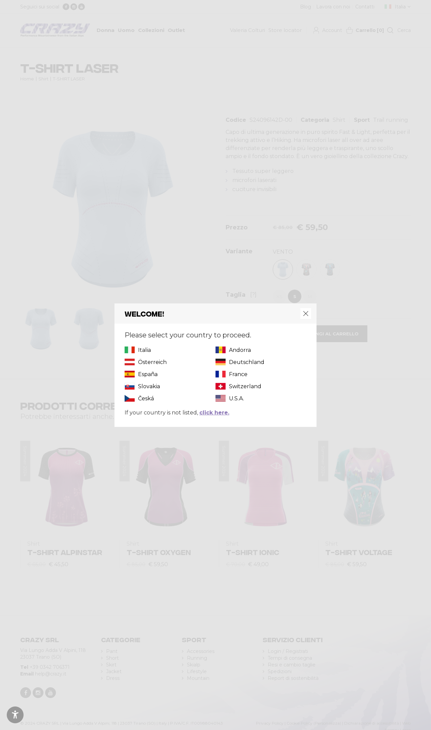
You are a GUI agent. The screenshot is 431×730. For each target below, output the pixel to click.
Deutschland (246, 362)
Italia (144, 350)
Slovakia (149, 386)
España (148, 374)
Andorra (240, 350)
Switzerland (245, 386)
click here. (214, 412)
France (238, 374)
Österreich (152, 362)
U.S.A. (236, 398)
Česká (146, 398)
